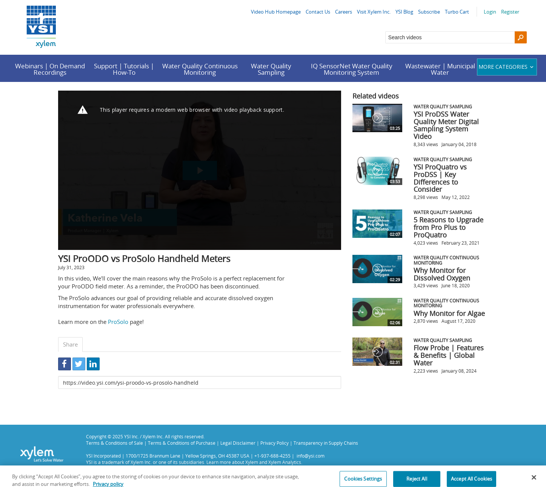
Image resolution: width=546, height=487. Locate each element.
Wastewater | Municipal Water (440, 69)
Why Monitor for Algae (449, 313)
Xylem (251, 462)
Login (490, 11)
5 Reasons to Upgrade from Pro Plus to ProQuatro (448, 227)
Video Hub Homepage (276, 11)
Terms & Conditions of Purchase (181, 443)
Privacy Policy (274, 443)
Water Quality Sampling (271, 69)
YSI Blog (404, 11)
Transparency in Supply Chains (326, 443)
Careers (343, 11)
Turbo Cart (457, 11)
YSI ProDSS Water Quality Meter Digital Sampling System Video (446, 125)
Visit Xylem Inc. (374, 11)
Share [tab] (70, 344)
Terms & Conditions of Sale (114, 443)
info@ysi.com (311, 456)
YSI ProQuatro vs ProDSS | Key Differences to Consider (440, 178)
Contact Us (318, 11)
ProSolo (118, 321)
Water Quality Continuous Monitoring (200, 69)
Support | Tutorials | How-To (124, 69)
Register (510, 11)
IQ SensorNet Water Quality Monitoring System (351, 69)
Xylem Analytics (284, 462)
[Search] (521, 37)
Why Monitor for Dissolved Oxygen (442, 274)
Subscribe (429, 11)
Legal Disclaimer (237, 443)
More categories (506, 66)
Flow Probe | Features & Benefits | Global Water (449, 355)
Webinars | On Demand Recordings (50, 69)
